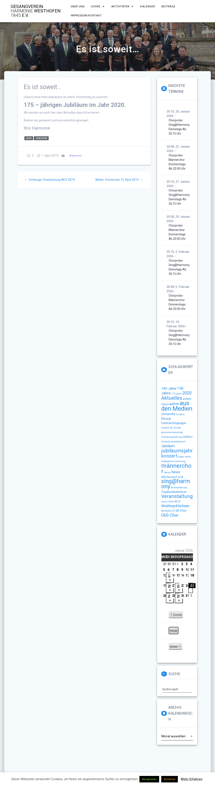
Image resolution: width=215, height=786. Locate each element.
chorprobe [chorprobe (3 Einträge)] (168, 414)
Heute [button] (173, 630)
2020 (28, 138)
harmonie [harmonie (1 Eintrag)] (166, 441)
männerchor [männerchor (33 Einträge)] (176, 468)
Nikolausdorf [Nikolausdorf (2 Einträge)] (169, 476)
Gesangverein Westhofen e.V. (36, 11)
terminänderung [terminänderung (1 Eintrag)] (179, 487)
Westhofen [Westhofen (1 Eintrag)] (166, 511)
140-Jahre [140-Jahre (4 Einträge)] (168, 388)
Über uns (78, 6)
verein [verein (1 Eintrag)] (164, 501)
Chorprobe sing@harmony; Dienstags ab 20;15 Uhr (179, 127)
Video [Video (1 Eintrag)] (171, 501)
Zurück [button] (176, 614)
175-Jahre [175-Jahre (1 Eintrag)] (176, 393)
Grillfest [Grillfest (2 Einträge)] (188, 436)
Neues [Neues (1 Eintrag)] (167, 472)
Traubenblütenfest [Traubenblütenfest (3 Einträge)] (173, 492)
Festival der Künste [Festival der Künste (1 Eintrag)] (171, 427)
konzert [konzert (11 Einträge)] (169, 455)
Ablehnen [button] (169, 779)
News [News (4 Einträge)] (175, 472)
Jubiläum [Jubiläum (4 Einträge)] (168, 446)
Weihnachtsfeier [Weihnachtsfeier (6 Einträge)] (175, 506)
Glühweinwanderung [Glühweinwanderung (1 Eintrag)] (171, 437)
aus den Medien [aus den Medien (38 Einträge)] (176, 406)
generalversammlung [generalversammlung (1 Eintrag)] (172, 432)
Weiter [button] (175, 646)
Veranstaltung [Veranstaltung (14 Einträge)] (177, 496)
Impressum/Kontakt (86, 15)
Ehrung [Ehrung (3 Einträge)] (166, 419)
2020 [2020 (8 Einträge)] (186, 393)
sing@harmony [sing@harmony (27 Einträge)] (175, 484)
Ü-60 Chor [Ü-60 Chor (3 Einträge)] (180, 510)
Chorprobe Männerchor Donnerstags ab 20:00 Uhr (177, 162)
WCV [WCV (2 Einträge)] (177, 501)
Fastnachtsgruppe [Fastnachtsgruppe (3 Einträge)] (173, 423)
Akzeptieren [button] (149, 779)
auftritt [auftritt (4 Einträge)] (174, 404)
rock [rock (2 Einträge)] (180, 476)
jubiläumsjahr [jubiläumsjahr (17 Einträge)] (177, 451)
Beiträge (169, 6)
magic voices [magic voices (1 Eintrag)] (184, 456)
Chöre (96, 6)
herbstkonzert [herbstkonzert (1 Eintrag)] (178, 441)
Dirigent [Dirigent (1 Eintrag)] (180, 414)
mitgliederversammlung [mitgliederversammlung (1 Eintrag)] (173, 461)
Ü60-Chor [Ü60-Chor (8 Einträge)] (170, 515)
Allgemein (75, 155)
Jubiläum (41, 138)
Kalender (147, 6)
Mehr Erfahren (191, 779)
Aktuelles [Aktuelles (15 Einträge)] (171, 398)
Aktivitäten (120, 6)
